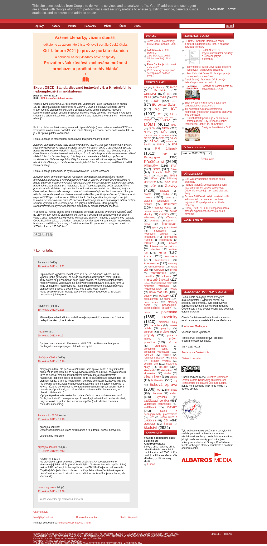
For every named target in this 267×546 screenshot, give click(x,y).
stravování (149, 373)
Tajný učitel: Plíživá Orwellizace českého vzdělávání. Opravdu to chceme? (209, 68)
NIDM (152, 128)
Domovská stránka (86, 517)
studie (167, 373)
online (167, 298)
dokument (170, 204)
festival (147, 224)
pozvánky (168, 317)
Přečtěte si (154, 161)
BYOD (173, 87)
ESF (174, 100)
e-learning (149, 217)
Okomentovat (40, 511)
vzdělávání (150, 407)
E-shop (151, 464)
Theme (37, 543)
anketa (147, 194)
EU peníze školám (164, 104)
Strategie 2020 (161, 172)
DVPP (163, 97)
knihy (147, 256)
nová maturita (158, 292)
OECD (147, 138)
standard (149, 370)
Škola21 (168, 423)
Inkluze (72, 26)
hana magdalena (47, 487)
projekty (149, 335)
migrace (166, 276)
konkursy (172, 263)
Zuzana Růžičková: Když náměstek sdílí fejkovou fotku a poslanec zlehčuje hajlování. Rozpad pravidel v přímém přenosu (207, 201)
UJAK (154, 178)
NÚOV (147, 132)
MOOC (148, 120)
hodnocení (160, 230)
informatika (165, 239)
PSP (164, 153)
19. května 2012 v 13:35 (51, 309)
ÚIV (152, 417)
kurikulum (159, 269)
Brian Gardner (53, 543)
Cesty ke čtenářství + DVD (216, 127)
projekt (164, 331)
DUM (147, 97)
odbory (148, 295)
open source (151, 302)
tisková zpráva (65, 98)
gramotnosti (170, 227)
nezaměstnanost (153, 288)
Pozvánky (90, 26)
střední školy (152, 376)
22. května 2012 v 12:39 (51, 491)
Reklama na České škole (195, 352)
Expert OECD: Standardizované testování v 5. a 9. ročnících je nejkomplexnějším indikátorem (82, 89)
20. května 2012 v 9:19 (50, 335)
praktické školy (168, 322)
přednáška (160, 345)
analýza (164, 190)
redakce (167, 355)
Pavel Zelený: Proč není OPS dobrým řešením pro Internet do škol (205, 81)
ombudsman (151, 298)
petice (147, 312)
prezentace (156, 325)
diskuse (148, 204)
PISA (174, 144)
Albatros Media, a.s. (196, 326)
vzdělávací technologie (157, 403)
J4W (140, 543)
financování (169, 223)
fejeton (169, 220)
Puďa (41, 331)
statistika (166, 370)
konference (151, 263)
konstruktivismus (156, 266)
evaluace (154, 220)
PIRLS (160, 144)
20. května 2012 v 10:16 (51, 361)
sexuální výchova (161, 361)
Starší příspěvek (129, 517)
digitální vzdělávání (156, 200)
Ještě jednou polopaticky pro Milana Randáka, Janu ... (161, 44)
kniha (162, 252)
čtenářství (149, 423)
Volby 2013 (170, 181)
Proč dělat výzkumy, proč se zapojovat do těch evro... (161, 73)
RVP (174, 165)
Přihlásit (228, 534)
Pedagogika (152, 157)
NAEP (174, 125)
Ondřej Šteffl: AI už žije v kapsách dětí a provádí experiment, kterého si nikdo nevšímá (207, 211)
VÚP (153, 186)
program (148, 331)
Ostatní (170, 141)
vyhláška (162, 397)
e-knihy (164, 214)
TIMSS (173, 175)
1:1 (145, 87)
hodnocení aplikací (156, 233)
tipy (175, 380)
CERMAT (150, 93)
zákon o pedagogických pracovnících (160, 413)
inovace (173, 243)
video (173, 393)
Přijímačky (151, 165)
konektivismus (162, 260)
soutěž (163, 367)
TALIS (147, 175)
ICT (174, 109)
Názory (56, 26)
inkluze (148, 243)
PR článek (166, 148)
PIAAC (147, 144)
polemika (169, 312)
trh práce (172, 389)
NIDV (165, 128)
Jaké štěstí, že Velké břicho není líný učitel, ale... (159, 58)
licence (173, 270)
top (158, 389)
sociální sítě (151, 363)
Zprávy (39, 26)
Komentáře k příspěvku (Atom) (74, 522)
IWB (159, 114)
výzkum (172, 407)
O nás (137, 26)
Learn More (216, 9)
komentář (171, 256)
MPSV (166, 120)
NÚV (164, 132)
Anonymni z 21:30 (48, 415)
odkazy (164, 295)
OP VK (173, 138)
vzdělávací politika (156, 400)
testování (51, 98)
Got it (232, 9)
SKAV (174, 169)
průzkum (172, 342)
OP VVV (154, 141)
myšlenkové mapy (163, 283)
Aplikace (157, 87)
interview (155, 249)
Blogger (216, 534)
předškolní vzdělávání (156, 351)
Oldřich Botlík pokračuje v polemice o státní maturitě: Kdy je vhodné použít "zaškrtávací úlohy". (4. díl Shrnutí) (206, 121)
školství (150, 427)
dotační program (153, 211)
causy (148, 197)
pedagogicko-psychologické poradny (160, 306)
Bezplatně (159, 90)
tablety (173, 376)
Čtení (122, 26)
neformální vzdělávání (156, 286)
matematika (158, 273)
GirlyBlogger (114, 543)
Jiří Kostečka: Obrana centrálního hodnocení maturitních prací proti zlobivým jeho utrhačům (208, 111)
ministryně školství (156, 279)
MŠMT (107, 26)
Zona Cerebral (91, 543)
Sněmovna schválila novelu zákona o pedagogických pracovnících (205, 104)
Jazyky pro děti (165, 117)
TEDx (160, 175)
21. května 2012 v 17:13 (51, 451)
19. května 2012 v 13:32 (51, 266)
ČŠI (43, 98)
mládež (147, 283)
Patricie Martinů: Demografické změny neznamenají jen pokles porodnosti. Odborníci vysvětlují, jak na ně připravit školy (206, 189)
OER (161, 138)
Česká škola (207, 159)
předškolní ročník (156, 348)
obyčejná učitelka (47, 357)
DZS (174, 97)
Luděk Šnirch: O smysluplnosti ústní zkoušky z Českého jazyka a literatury (217, 54)
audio (166, 194)
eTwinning (171, 217)
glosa (155, 227)
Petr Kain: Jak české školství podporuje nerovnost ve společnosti (208, 75)
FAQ (157, 109)
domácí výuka (163, 207)
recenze (148, 354)
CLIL (169, 94)
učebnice (157, 393)
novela (173, 288)
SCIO (156, 169)
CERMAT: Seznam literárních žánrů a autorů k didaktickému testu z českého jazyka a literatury (207, 44)
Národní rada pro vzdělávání (158, 135)
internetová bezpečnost (163, 246)
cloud (168, 197)
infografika (149, 236)
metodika (149, 276)
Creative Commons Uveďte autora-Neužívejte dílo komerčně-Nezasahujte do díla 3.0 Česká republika (204, 380)
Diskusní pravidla (190, 358)
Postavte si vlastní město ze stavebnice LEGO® (217, 87)
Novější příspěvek (43, 517)
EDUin (155, 100)
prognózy (165, 328)
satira (174, 357)
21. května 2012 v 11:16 (51, 419)
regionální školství (154, 357)
